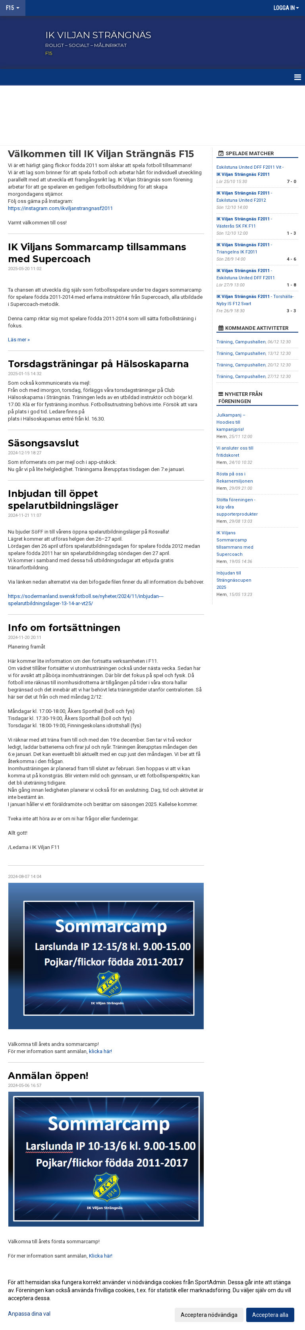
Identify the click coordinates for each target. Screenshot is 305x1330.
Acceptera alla (270, 1315)
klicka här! (100, 1051)
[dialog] (152, 1298)
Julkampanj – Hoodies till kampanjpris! (230, 422)
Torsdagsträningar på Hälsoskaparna (98, 364)
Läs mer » (19, 340)
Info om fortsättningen (64, 627)
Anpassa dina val (29, 1314)
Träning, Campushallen (241, 342)
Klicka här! (100, 1256)
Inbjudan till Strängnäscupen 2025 (233, 580)
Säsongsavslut (43, 443)
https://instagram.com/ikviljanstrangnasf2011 (60, 208)
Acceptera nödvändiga (209, 1315)
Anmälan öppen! (48, 1075)
